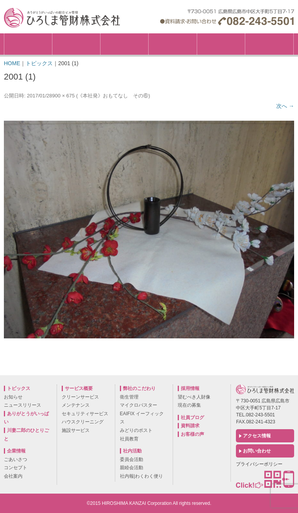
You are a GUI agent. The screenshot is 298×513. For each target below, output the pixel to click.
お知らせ (13, 397)
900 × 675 (63, 96)
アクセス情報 (257, 435)
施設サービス (76, 430)
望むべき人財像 (194, 397)
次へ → (285, 106)
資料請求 (190, 425)
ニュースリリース (22, 405)
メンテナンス (76, 405)
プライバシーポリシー (259, 464)
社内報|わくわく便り (141, 476)
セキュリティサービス (85, 413)
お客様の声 (192, 434)
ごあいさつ (15, 459)
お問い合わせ (257, 451)
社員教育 (129, 439)
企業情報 (76, 44)
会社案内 (13, 476)
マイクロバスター (138, 405)
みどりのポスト (136, 430)
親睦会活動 (131, 467)
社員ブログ (192, 417)
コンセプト (15, 467)
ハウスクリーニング (83, 422)
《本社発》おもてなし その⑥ (113, 96)
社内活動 (221, 44)
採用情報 (293, 35)
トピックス (28, 44)
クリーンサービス (80, 397)
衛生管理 (129, 397)
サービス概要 (172, 44)
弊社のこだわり (124, 44)
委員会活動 (131, 459)
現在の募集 (189, 405)
